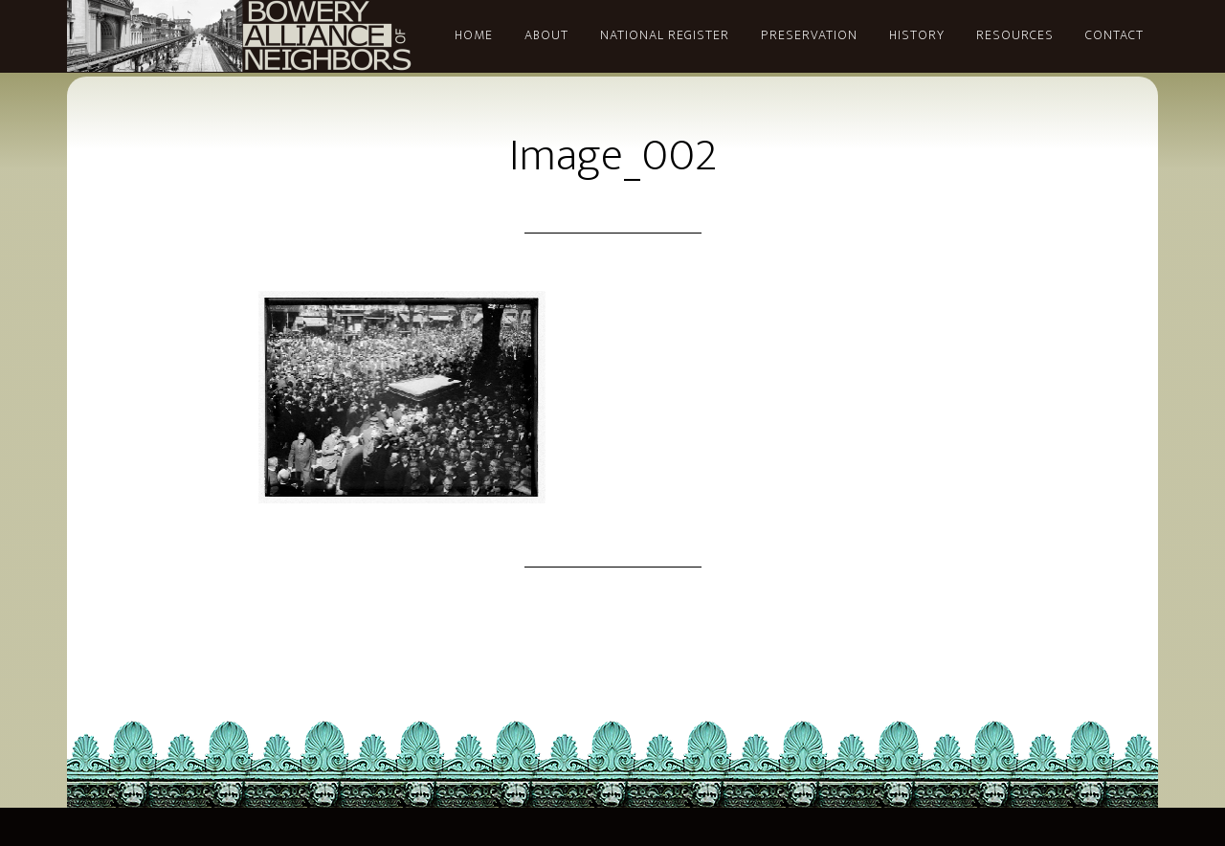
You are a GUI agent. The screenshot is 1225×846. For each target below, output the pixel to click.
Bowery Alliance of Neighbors (239, 36)
